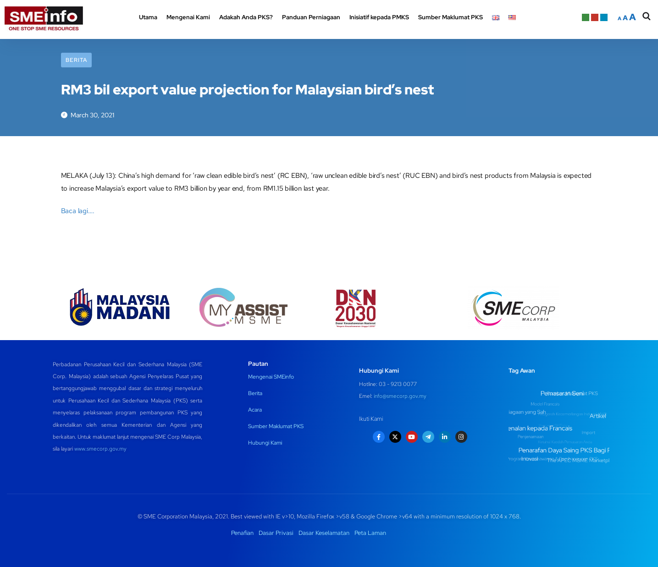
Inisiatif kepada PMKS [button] (379, 17)
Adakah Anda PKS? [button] (246, 17)
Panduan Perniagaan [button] (311, 17)
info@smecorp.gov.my (400, 396)
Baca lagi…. (77, 210)
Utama (148, 17)
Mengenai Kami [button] (188, 17)
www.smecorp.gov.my (100, 448)
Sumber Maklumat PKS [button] (450, 17)
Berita (76, 60)
